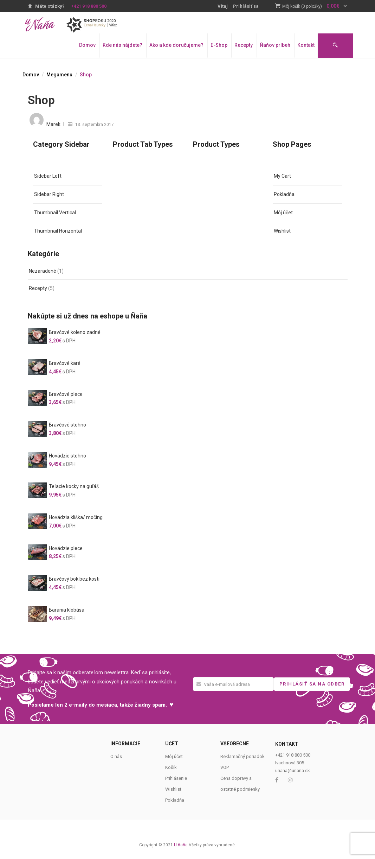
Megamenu (59, 74)
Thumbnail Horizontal (58, 231)
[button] (315, 6)
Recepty (243, 45)
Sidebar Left (48, 176)
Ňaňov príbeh (275, 45)
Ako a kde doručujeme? (176, 45)
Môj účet (283, 212)
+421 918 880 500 (88, 6)
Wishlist (282, 231)
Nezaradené (42, 271)
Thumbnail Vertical (55, 212)
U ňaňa (181, 844)
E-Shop (219, 45)
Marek (53, 124)
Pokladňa (284, 194)
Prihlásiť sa (246, 6)
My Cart (282, 176)
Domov (87, 45)
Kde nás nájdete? (122, 45)
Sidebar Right (49, 194)
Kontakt (306, 45)
